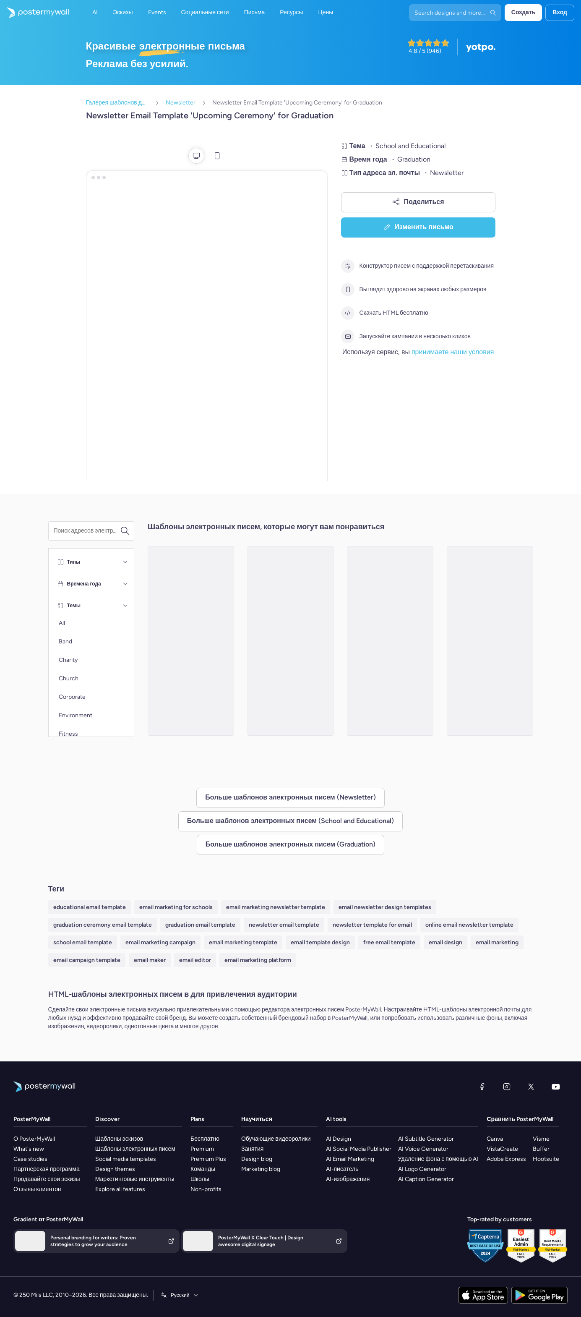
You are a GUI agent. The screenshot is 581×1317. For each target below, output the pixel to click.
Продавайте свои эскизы (46, 1179)
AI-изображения (348, 1179)
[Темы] (125, 605)
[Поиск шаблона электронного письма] (87, 531)
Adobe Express (506, 1159)
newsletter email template (284, 924)
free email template (389, 942)
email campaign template (86, 960)
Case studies (30, 1159)
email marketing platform (257, 960)
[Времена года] (125, 583)
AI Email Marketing (350, 1159)
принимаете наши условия (453, 352)
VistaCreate (502, 1148)
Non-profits (205, 1189)
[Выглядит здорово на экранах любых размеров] (347, 289)
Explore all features (120, 1189)
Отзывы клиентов (37, 1189)
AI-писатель (342, 1169)
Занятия (252, 1148)
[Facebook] (482, 1086)
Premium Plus (208, 1159)
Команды (202, 1169)
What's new (28, 1148)
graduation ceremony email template (102, 924)
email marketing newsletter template (275, 907)
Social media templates (125, 1159)
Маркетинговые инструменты (135, 1179)
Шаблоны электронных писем (135, 1148)
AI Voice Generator (423, 1148)
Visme (541, 1138)
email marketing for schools (176, 907)
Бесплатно (204, 1138)
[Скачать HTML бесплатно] (347, 313)
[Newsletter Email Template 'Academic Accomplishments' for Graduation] (191, 641)
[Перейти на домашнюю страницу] (34, 12)
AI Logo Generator (422, 1169)
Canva (495, 1138)
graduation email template (200, 924)
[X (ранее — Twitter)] (531, 1086)
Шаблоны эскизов (119, 1138)
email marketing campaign (160, 942)
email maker (150, 960)
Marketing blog (260, 1169)
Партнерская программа (46, 1169)
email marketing (497, 942)
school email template (82, 942)
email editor (195, 960)
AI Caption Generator (426, 1179)
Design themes (115, 1169)
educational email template (89, 907)
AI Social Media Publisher (358, 1148)
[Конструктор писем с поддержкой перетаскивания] (347, 266)
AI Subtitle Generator (426, 1138)
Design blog (256, 1159)
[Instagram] (506, 1086)
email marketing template (243, 942)
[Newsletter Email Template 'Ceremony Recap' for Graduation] (390, 641)
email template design (320, 942)
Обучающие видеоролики (276, 1138)
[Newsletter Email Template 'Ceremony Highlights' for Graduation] (291, 641)
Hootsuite (546, 1159)
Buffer (541, 1148)
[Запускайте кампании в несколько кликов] (347, 336)
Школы (199, 1179)
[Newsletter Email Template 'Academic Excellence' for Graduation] (490, 641)
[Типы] (125, 562)
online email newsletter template (469, 924)
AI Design (338, 1138)
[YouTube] (555, 1086)
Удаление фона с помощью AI (438, 1159)
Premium (202, 1148)
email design (445, 942)
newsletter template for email (372, 924)
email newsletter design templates (385, 907)
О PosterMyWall (34, 1138)
